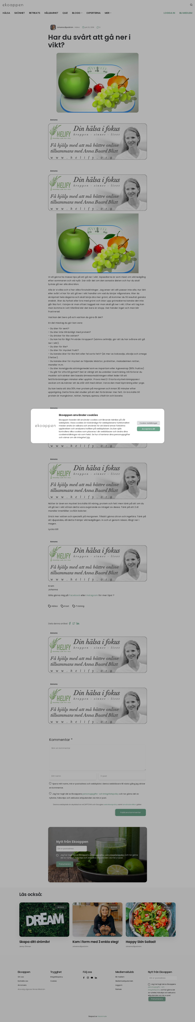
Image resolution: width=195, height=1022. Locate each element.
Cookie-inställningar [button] (148, 423)
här (88, 437)
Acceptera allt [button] (148, 429)
